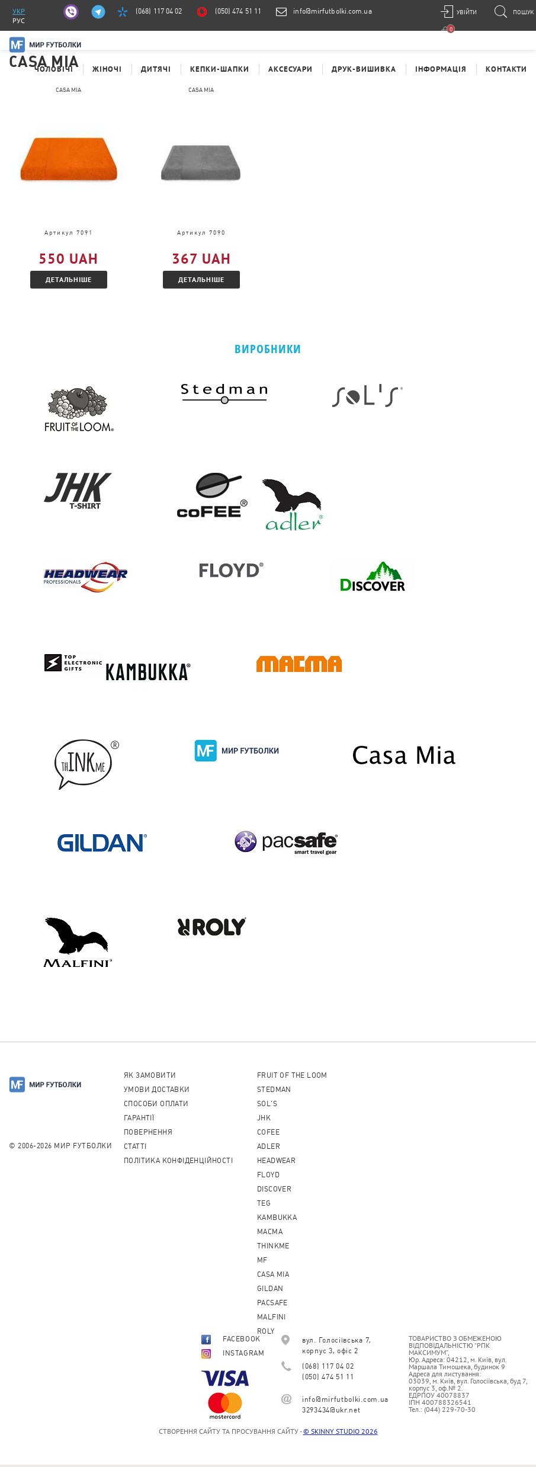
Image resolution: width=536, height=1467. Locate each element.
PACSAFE (272, 1303)
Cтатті (135, 1146)
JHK (264, 1118)
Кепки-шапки (219, 69)
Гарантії (139, 1118)
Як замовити (150, 1075)
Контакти (506, 69)
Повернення (148, 1132)
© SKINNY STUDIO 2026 (340, 1431)
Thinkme (273, 1246)
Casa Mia (273, 1274)
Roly (266, 1331)
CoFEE (268, 1132)
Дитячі (156, 69)
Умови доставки (157, 1089)
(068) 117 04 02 (159, 11)
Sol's (267, 1104)
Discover (274, 1189)
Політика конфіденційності (178, 1161)
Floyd (268, 1175)
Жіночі (107, 69)
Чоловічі (53, 69)
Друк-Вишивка (364, 69)
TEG (264, 1203)
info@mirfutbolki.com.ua (332, 11)
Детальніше (69, 279)
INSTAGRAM (232, 1353)
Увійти (467, 12)
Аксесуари (290, 69)
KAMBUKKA (277, 1217)
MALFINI (271, 1317)
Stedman (274, 1089)
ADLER (268, 1146)
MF (262, 1260)
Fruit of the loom (292, 1075)
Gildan (270, 1289)
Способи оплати (156, 1104)
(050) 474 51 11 (238, 11)
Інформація (441, 69)
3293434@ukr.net (331, 1410)
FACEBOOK (231, 1339)
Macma (270, 1232)
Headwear (276, 1161)
